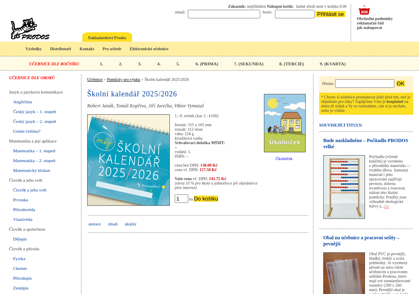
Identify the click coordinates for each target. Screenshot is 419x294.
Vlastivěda (22, 219)
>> (386, 206)
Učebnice (95, 79)
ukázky (131, 224)
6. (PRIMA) (207, 63)
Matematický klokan (31, 170)
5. (178, 63)
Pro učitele (112, 49)
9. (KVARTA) (332, 63)
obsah (112, 224)
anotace (94, 224)
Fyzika (19, 258)
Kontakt (86, 49)
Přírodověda (24, 209)
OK (400, 83)
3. (139, 63)
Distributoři (60, 49)
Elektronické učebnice (149, 49)
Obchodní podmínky (375, 18)
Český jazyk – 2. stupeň (34, 121)
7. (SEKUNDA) (249, 63)
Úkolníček (284, 158)
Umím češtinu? (27, 131)
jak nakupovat (369, 27)
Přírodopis (22, 278)
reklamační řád (370, 23)
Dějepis (20, 238)
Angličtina (22, 101)
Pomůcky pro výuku (123, 79)
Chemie (20, 268)
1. (101, 63)
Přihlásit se (330, 14)
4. (158, 63)
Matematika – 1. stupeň (34, 150)
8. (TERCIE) (291, 63)
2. (120, 63)
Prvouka (20, 199)
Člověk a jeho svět (30, 189)
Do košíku (206, 199)
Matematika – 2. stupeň (34, 160)
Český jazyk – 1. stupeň (34, 111)
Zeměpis (21, 287)
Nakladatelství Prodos (107, 38)
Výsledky (33, 49)
